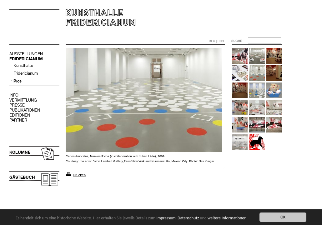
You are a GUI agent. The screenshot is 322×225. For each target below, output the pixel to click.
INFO (13, 95)
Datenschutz (188, 218)
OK (282, 217)
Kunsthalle (23, 65)
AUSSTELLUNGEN (26, 54)
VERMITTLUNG (23, 100)
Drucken (79, 175)
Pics (17, 81)
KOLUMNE (19, 152)
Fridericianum (25, 73)
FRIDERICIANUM (26, 59)
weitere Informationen (227, 218)
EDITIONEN (19, 115)
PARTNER (18, 120)
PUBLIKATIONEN (24, 110)
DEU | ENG (216, 41)
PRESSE (17, 105)
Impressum (165, 218)
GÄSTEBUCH (22, 177)
